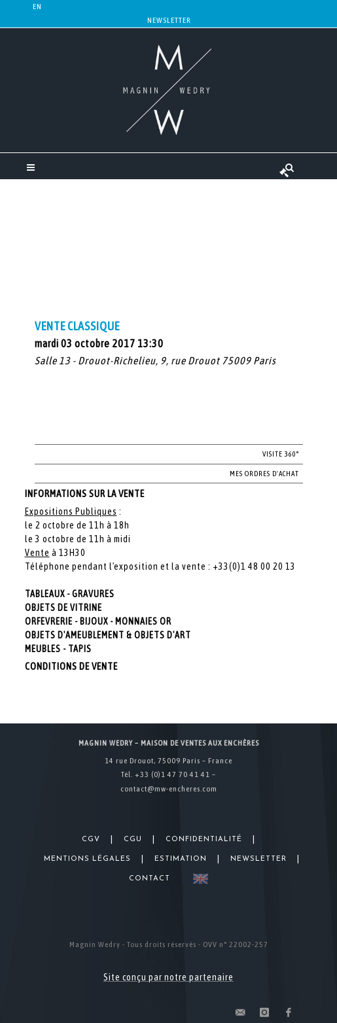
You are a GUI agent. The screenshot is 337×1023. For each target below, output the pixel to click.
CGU (133, 839)
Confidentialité (204, 839)
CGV (91, 839)
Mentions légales (87, 859)
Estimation (180, 859)
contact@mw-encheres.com (168, 788)
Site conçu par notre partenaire (168, 977)
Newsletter (169, 20)
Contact (149, 878)
